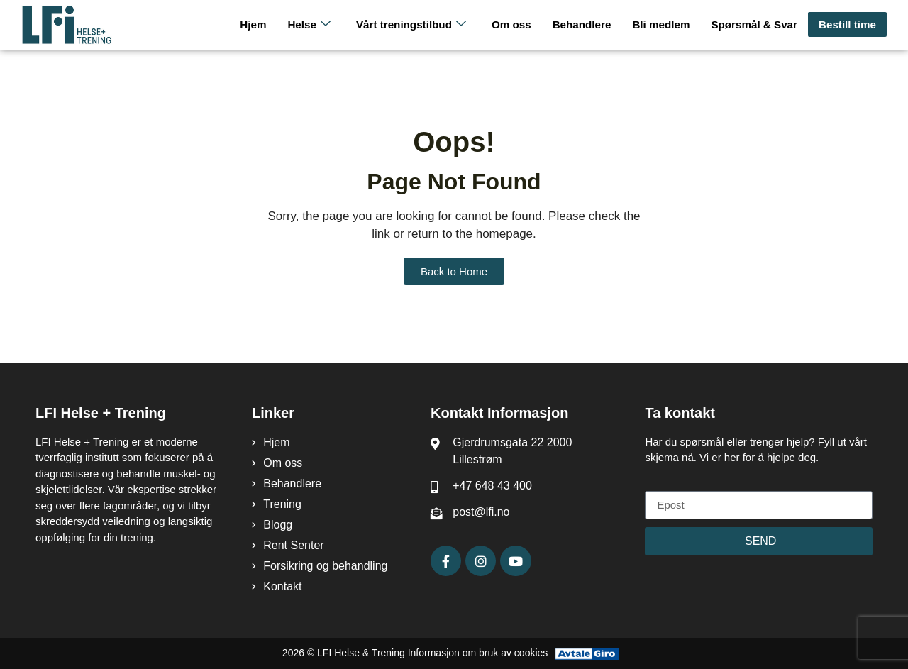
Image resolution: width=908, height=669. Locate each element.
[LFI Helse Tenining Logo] (86, 25)
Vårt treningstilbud (415, 24)
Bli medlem (663, 24)
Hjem (258, 24)
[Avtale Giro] (587, 653)
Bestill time (847, 24)
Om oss (514, 24)
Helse (314, 24)
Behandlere (584, 24)
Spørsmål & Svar (755, 24)
